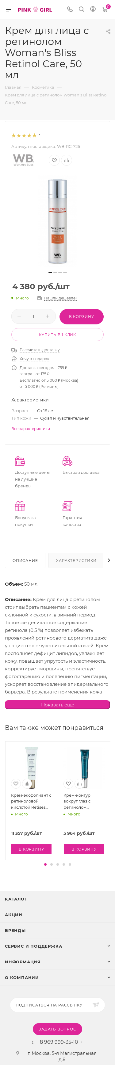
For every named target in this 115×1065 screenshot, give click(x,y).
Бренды (15, 930)
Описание (25, 560)
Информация (23, 961)
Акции (13, 914)
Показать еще (57, 705)
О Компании (22, 977)
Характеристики (76, 560)
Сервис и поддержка (33, 946)
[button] (45, 864)
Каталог (16, 898)
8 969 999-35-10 (59, 1042)
